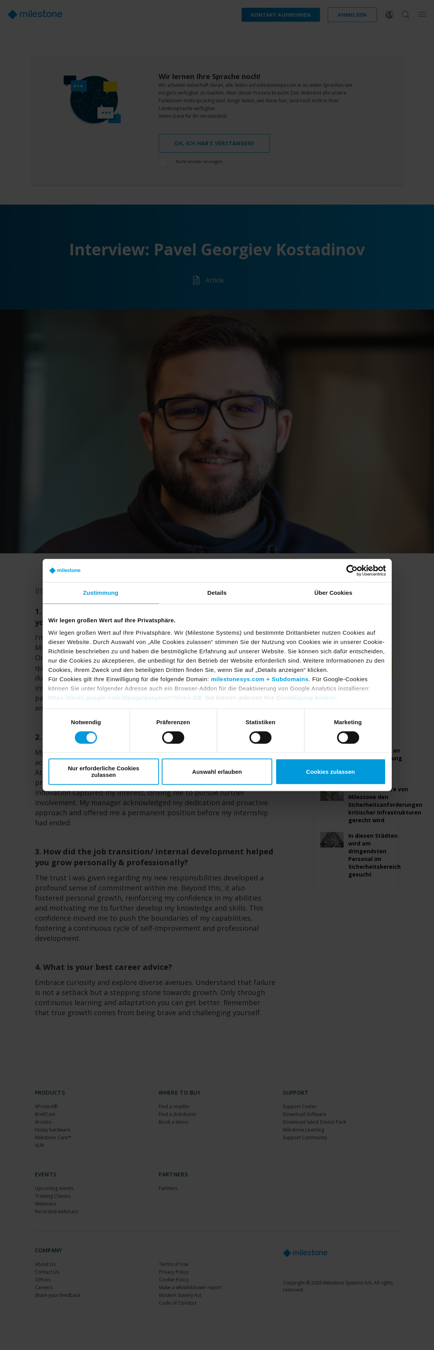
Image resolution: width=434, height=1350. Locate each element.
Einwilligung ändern (306, 697)
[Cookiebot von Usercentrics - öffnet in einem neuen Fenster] (352, 570)
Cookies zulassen (330, 771)
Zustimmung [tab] (100, 592)
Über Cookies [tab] (334, 592)
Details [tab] (217, 592)
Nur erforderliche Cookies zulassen (103, 771)
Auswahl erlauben (217, 771)
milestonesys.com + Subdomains (260, 679)
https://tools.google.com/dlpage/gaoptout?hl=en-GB (125, 697)
